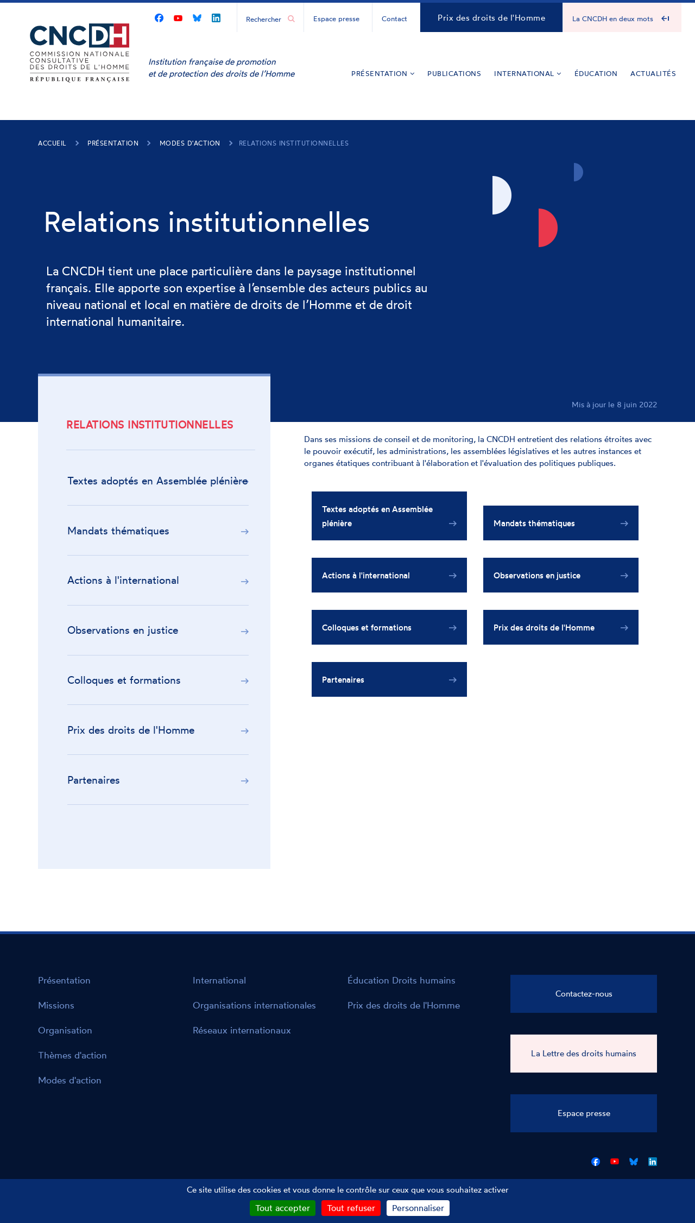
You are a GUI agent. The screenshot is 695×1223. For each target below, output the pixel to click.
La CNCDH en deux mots (612, 18)
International (527, 73)
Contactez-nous (583, 993)
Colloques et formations (124, 679)
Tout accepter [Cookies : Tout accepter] (282, 1207)
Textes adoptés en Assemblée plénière (157, 480)
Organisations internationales (254, 1005)
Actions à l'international (123, 580)
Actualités (653, 73)
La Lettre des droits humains (583, 1053)
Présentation (382, 73)
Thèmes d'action (72, 1055)
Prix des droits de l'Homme (491, 17)
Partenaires (93, 779)
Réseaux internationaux (242, 1030)
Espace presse (336, 18)
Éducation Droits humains (402, 980)
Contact (394, 18)
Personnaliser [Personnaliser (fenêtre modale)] (418, 1207)
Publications (454, 73)
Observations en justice (122, 629)
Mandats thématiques (118, 530)
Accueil (52, 143)
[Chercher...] (265, 18)
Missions (56, 1005)
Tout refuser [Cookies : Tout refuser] (351, 1207)
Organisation (65, 1030)
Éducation (596, 73)
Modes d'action (190, 143)
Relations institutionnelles (294, 143)
